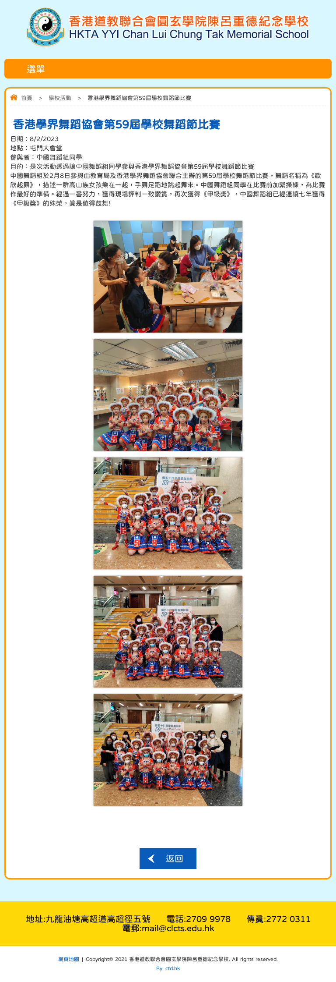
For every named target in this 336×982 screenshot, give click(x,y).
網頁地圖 (68, 959)
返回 (174, 858)
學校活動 (60, 98)
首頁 (26, 98)
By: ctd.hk (168, 968)
